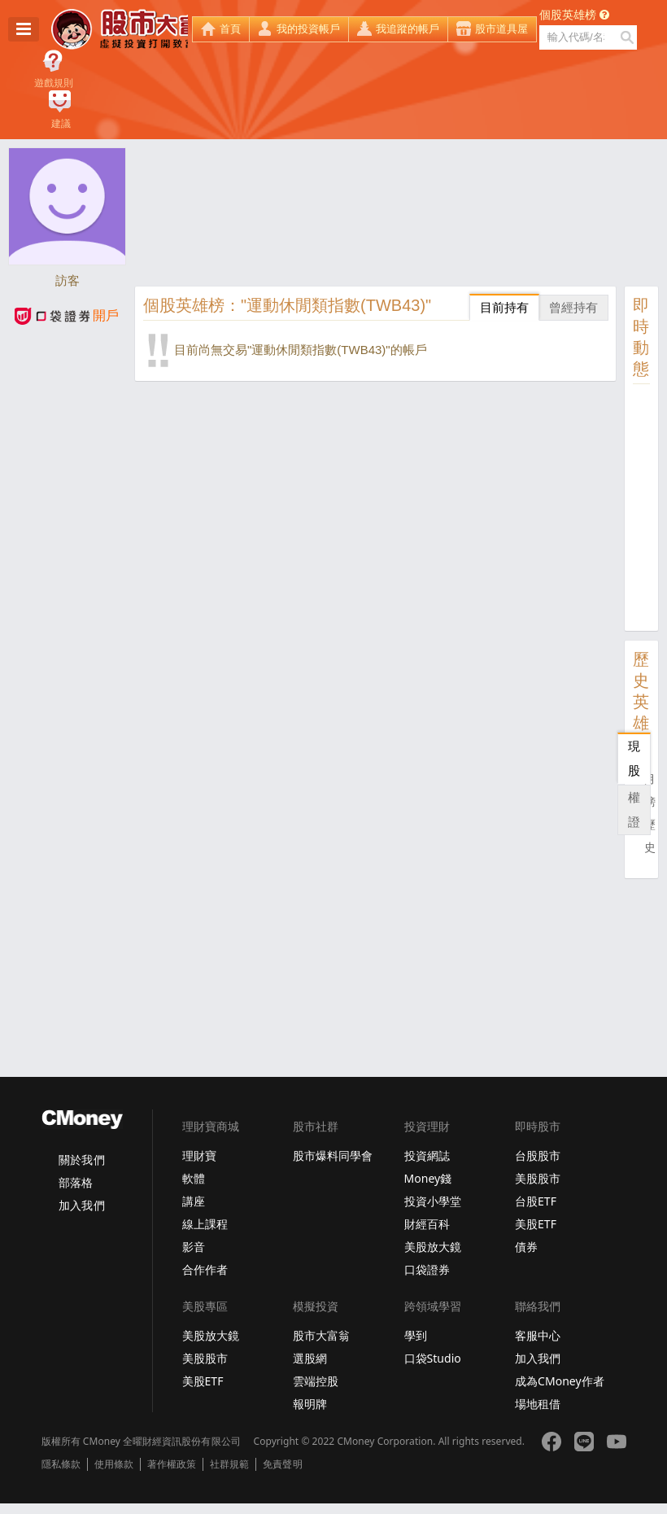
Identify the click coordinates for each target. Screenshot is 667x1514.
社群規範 (229, 1464)
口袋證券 (427, 1269)
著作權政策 (171, 1464)
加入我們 (81, 1205)
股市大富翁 (321, 1335)
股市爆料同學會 (333, 1155)
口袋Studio (432, 1358)
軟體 (193, 1178)
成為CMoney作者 (559, 1381)
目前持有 (504, 307)
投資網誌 (427, 1155)
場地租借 (537, 1403)
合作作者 (205, 1269)
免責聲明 (282, 1464)
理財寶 (199, 1155)
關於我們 (81, 1159)
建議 (61, 123)
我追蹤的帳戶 (407, 29)
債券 (526, 1246)
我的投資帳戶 (308, 29)
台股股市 (537, 1155)
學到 (415, 1335)
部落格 (76, 1182)
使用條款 (113, 1464)
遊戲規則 (53, 83)
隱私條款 (61, 1464)
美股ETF (535, 1224)
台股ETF (535, 1201)
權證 (634, 809)
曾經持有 (573, 307)
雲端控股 (315, 1381)
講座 (193, 1201)
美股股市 (537, 1178)
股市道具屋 (501, 29)
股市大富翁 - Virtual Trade (119, 29)
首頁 (230, 29)
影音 (193, 1246)
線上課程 (205, 1224)
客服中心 (537, 1335)
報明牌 (310, 1403)
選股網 (310, 1358)
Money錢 (428, 1178)
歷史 (650, 836)
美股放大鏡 (432, 1246)
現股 (634, 758)
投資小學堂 (432, 1201)
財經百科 (427, 1224)
